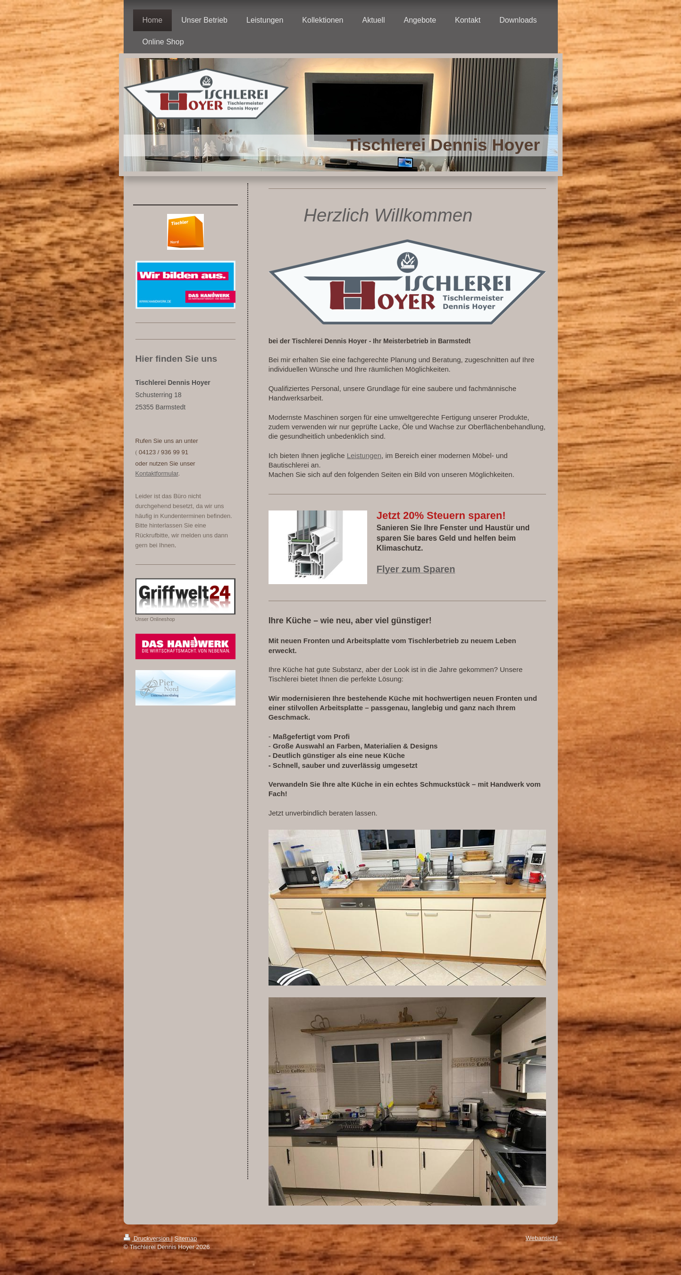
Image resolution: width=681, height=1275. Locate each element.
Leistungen (364, 455)
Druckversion (147, 1238)
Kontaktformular (156, 473)
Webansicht (542, 1237)
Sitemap (186, 1238)
